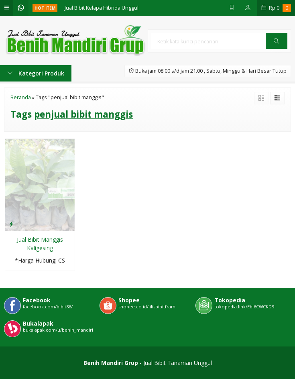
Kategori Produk (35, 73)
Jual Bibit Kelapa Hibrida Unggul (101, 7)
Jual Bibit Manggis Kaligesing (40, 244)
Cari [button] (276, 43)
